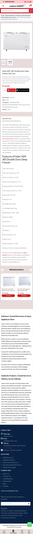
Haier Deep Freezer (8, 138)
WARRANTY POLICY (9, 460)
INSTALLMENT (7, 481)
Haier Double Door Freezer (8, 17)
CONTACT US (7, 476)
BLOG (4, 484)
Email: (5, 438)
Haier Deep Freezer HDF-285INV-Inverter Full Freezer (8, 289)
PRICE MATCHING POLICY (11, 462)
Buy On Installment (24, 90)
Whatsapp (7, 434)
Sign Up (28, 504)
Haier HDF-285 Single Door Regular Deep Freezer (23, 289)
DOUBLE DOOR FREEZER (22, 15)
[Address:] (2, 443)
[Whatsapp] (2, 434)
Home (2, 15)
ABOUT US (6, 474)
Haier (9, 109)
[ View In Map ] (8, 448)
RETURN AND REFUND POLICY (12, 465)
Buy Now (12, 90)
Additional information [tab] (11, 121)
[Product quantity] (4, 90)
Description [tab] (6, 118)
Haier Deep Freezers (24, 104)
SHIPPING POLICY (8, 457)
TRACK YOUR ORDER (9, 467)
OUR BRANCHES (8, 479)
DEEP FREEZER (9, 15)
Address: (6, 443)
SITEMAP (5, 486)
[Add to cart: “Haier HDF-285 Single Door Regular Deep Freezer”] (24, 295)
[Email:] (2, 438)
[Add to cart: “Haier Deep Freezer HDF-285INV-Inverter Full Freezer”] (8, 295)
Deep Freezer (17, 253)
